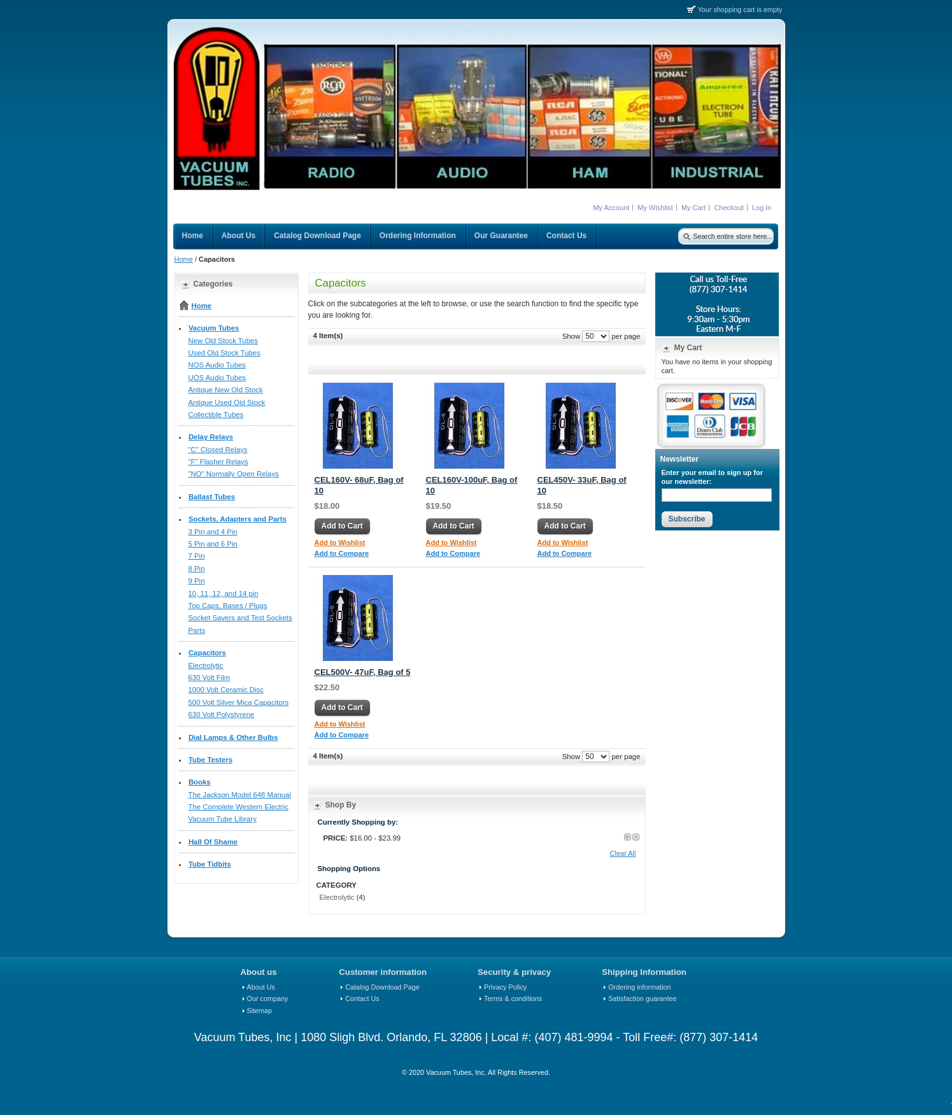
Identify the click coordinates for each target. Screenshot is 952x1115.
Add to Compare (342, 553)
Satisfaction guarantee (642, 998)
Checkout (728, 207)
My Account (611, 207)
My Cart (693, 207)
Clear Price (635, 837)
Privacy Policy (505, 987)
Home (183, 259)
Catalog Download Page (382, 987)
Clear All (623, 853)
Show (571, 335)
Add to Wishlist (340, 542)
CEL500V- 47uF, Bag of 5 (363, 672)
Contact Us (362, 998)
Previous (627, 837)
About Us (261, 987)
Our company (267, 998)
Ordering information (639, 987)
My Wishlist (655, 207)
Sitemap (260, 1010)
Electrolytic (337, 897)
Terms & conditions (513, 998)
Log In (762, 207)
